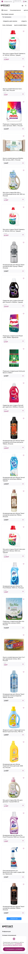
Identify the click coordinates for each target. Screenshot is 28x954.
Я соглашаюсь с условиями (14, 949)
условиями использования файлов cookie (12, 944)
